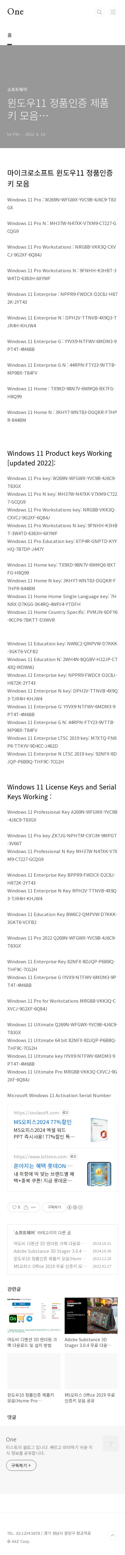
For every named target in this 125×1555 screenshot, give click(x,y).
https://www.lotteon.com (40, 1156)
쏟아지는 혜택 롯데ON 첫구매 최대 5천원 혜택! (43, 1165)
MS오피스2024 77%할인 (43, 1121)
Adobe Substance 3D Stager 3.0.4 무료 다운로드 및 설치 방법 (50, 1254)
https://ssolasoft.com (36, 1112)
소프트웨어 (25, 1232)
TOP (113, 1535)
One (15, 12)
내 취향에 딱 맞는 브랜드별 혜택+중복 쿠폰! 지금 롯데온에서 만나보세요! (44, 1177)
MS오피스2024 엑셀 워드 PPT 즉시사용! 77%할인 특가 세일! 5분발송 (44, 1133)
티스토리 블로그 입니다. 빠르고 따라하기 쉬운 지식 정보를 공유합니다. (49, 1450)
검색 (99, 12)
